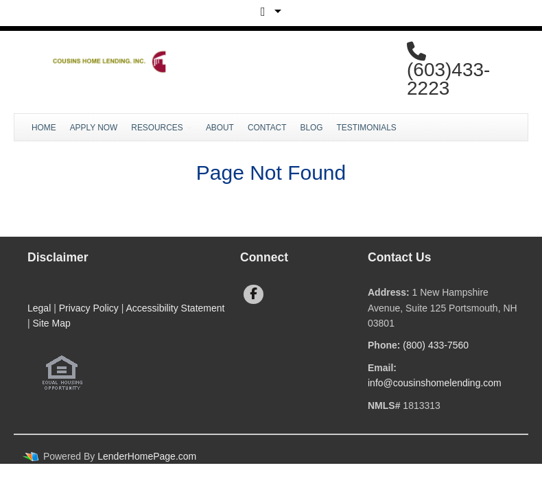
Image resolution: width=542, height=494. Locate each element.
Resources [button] (161, 127)
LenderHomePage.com (146, 456)
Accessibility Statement (175, 308)
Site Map (52, 323)
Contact (267, 127)
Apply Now (94, 127)
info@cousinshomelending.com (435, 382)
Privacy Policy (89, 308)
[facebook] (253, 294)
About (220, 127)
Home (44, 127)
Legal (39, 308)
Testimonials (367, 127)
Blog (311, 127)
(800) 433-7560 (436, 345)
